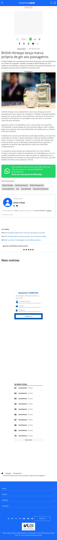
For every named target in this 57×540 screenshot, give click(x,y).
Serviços (4, 494)
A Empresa (5, 506)
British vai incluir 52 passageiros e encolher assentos (21, 240)
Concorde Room (8, 189)
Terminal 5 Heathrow (40, 189)
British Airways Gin (36, 185)
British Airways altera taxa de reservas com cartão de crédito (23, 236)
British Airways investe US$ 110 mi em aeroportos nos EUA (23, 233)
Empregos (5, 500)
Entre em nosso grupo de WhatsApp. (27, 174)
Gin (17, 189)
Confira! (48, 211)
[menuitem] (28, 487)
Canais (4, 488)
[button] (19, 43)
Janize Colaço (21, 49)
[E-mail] (17, 206)
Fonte (24, 39)
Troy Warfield (26, 189)
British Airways (7, 185)
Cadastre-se (28, 316)
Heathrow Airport (21, 185)
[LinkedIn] (14, 206)
